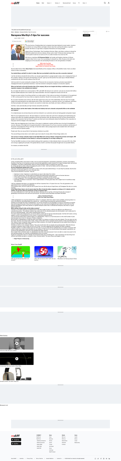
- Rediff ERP (39, 448)
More (85, 3)
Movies (50, 440)
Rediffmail (39, 437)
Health (76, 437)
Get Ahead (51, 446)
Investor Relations (49, 458)
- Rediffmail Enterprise (41, 440)
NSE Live (64, 438)
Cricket (50, 444)
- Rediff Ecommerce (41, 442)
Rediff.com (70, 458)
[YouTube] (106, 458)
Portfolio (64, 444)
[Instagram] (103, 458)
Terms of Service (39, 458)
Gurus (74, 3)
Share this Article (16, 41)
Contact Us (59, 458)
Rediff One (39, 438)
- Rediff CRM (39, 446)
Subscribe (86, 35)
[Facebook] (101, 458)
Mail (43, 3)
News (49, 3)
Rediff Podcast (52, 451)
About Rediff (13, 458)
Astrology (51, 450)
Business (17, 32)
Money (57, 3)
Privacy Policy (30, 458)
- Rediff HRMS (39, 444)
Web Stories (3, 335)
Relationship (77, 442)
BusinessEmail (67, 3)
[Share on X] (98, 458)
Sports (50, 442)
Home (37, 3)
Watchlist (64, 442)
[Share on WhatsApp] (95, 458)
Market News (64, 440)
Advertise (21, 458)
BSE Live (63, 437)
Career (76, 440)
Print (107, 31)
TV (79, 3)
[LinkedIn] (109, 458)
